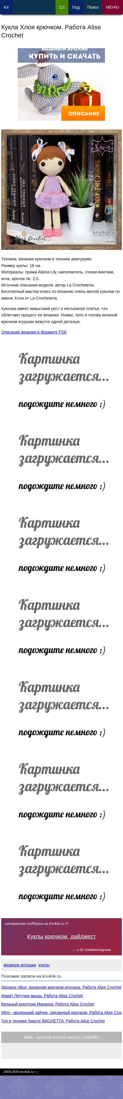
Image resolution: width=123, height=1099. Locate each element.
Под (76, 7)
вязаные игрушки (20, 965)
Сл (62, 7)
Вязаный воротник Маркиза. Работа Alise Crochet (47, 1004)
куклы (44, 965)
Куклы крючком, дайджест (61, 936)
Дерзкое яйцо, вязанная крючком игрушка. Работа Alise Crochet (61, 987)
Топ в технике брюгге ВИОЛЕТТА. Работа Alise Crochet (53, 1021)
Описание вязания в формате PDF (34, 332)
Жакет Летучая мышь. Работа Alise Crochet (42, 995)
